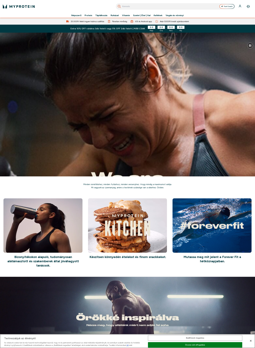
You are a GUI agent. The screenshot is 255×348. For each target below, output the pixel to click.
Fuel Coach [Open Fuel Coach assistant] (227, 6)
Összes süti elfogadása (195, 345)
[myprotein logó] (19, 6)
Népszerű (76, 15)
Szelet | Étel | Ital (141, 15)
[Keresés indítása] (119, 6)
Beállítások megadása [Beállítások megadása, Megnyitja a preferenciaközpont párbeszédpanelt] (195, 338)
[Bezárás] (251, 341)
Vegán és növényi (175, 15)
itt (127, 345)
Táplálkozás (101, 15)
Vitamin (126, 15)
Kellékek (158, 15)
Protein (88, 15)
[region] (127, 341)
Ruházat (115, 15)
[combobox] (175, 6)
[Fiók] (240, 6)
